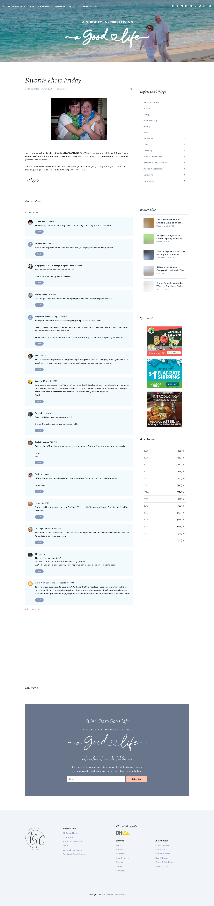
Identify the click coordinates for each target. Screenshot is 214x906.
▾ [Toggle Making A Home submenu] (24, 6)
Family (146, 114)
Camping (148, 150)
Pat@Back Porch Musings (46, 316)
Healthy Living (150, 120)
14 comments (60, 89)
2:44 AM (57, 528)
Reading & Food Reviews (155, 162)
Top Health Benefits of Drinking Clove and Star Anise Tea (168, 221)
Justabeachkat (42, 442)
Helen (38, 503)
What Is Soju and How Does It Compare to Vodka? (170, 253)
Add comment (32, 609)
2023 (146, 471)
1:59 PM (43, 355)
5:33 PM (47, 413)
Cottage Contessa (44, 528)
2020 (146, 492)
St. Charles (149, 181)
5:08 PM (53, 381)
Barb (37, 474)
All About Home (151, 102)
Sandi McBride (42, 381)
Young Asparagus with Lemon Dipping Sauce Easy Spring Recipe (170, 237)
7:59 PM (70, 583)
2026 (146, 451)
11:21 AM (78, 266)
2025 (146, 458)
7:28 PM (53, 442)
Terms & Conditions (164, 862)
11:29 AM (52, 294)
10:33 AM (45, 474)
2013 (146, 540)
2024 (146, 464)
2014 (146, 533)
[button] (131, 89)
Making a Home (162, 853)
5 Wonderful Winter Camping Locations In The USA (170, 269)
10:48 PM (50, 221)
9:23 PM (42, 554)
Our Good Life (119, 894)
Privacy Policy (161, 866)
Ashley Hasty (41, 294)
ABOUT (71, 6)
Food (146, 132)
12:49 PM (63, 317)
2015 (146, 526)
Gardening (148, 175)
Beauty (147, 126)
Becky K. (39, 413)
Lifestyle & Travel (39, 6)
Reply (39, 232)
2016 (146, 519)
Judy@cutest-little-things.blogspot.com (54, 265)
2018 (146, 506)
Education (148, 138)
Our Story (160, 849)
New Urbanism (162, 858)
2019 (146, 499)
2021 (146, 485)
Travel (146, 144)
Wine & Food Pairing (153, 156)
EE (36, 554)
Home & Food (15, 6)
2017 (146, 513)
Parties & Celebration (154, 169)
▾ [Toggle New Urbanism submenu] (51, 6)
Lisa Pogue (40, 221)
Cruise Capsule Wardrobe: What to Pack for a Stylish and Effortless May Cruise (170, 285)
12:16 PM (45, 503)
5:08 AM (50, 243)
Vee (37, 355)
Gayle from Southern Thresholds (50, 583)
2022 (146, 478)
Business (60, 6)
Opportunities (89, 6)
